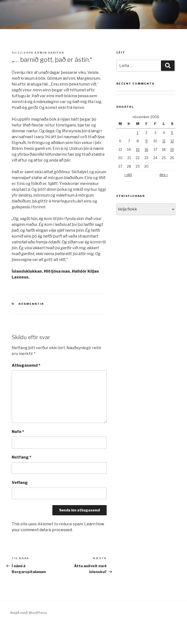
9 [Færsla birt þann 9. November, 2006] (146, 141)
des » (163, 175)
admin (40, 52)
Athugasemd (26, 365)
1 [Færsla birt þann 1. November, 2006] (137, 133)
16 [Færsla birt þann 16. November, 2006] (146, 149)
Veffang (20, 482)
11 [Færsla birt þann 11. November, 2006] (163, 141)
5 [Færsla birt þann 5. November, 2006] (172, 133)
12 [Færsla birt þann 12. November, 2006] (172, 141)
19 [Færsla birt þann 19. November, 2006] (172, 149)
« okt (128, 175)
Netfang (21, 457)
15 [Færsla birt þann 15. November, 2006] (138, 149)
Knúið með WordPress (28, 613)
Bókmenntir (31, 304)
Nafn (18, 431)
